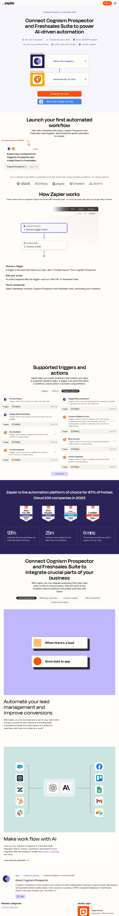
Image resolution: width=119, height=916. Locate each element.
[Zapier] (8, 3)
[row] (32, 226)
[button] (59, 101)
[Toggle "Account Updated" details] (30, 452)
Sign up (107, 3)
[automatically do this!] (59, 79)
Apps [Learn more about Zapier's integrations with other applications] (18, 875)
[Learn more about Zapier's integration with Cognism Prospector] (6, 879)
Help (20, 896)
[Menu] (115, 3)
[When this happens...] (59, 61)
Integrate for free (59, 94)
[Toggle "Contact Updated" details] (89, 459)
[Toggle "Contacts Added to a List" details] (89, 421)
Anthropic (54, 851)
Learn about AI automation (16, 860)
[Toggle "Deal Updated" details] (30, 434)
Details (35, 149)
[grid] (32, 226)
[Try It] (30, 406)
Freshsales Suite (69, 12)
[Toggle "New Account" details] (89, 441)
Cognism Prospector (51, 12)
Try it (34, 166)
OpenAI (45, 851)
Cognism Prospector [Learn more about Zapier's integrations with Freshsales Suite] (31, 875)
